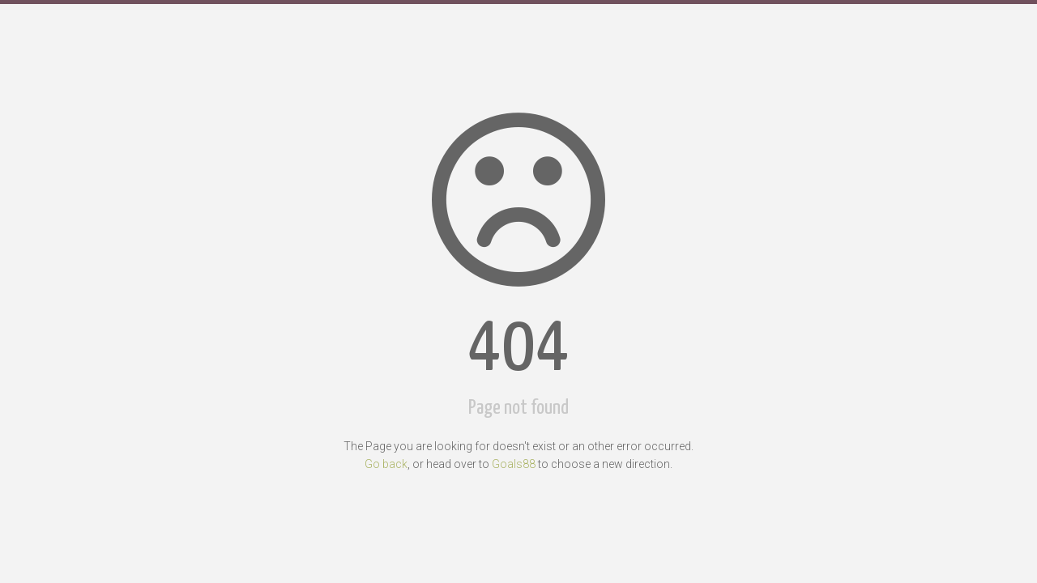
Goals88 (514, 463)
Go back (386, 463)
